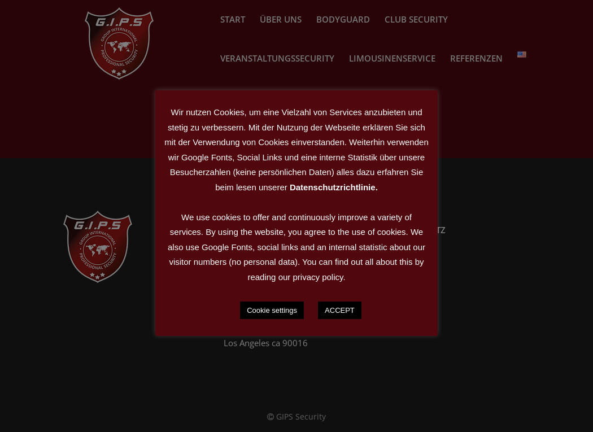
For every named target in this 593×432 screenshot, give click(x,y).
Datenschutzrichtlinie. (334, 187)
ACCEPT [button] (340, 310)
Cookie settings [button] (272, 310)
